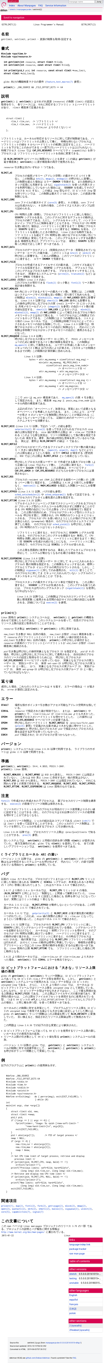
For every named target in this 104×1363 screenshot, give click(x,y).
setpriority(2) (23, 429)
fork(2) (89, 465)
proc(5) (20, 726)
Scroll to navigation (14, 17)
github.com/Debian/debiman (38, 1358)
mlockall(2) (45, 297)
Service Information (55, 5)
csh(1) (86, 820)
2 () (75, 1325)
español (73, 1299)
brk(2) (39, 178)
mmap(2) (50, 178)
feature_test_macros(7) (59, 81)
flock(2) (51, 282)
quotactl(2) (18, 1209)
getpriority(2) (40, 913)
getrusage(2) (55, 1206)
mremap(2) (62, 178)
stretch (13, 9)
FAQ (40, 5)
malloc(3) (57, 1209)
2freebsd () (79, 1330)
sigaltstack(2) (62, 184)
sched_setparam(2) (55, 494)
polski (72, 1313)
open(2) (53, 450)
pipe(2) (64, 450)
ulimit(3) (86, 1209)
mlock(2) (31, 297)
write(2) (64, 274)
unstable (74, 1282)
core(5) (53, 202)
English (73, 1295)
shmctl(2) (52, 300)
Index (12, 5)
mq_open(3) (21, 345)
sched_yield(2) (61, 524)
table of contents (80, 1261)
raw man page (77, 1253)
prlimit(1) (7, 1206)
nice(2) (41, 429)
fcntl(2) (76, 282)
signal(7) (38, 1212)
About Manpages (26, 5)
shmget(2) (54, 306)
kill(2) (74, 570)
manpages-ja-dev (24, 9)
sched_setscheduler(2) (27, 494)
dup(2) (74, 450)
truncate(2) (77, 274)
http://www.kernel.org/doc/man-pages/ (23, 1232)
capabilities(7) (21, 1212)
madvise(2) (30, 485)
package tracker (77, 1249)
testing (73, 1278)
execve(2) (51, 602)
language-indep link (79, 1244)
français (73, 1304)
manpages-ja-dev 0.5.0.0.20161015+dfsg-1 (63, 1343)
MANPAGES (13, 1)
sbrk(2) (87, 253)
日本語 (72, 1308)
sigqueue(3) (32, 570)
